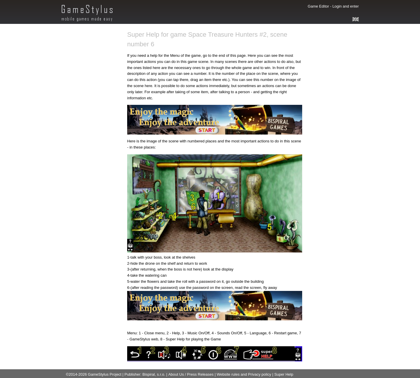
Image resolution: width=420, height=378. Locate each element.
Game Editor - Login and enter (333, 6)
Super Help (283, 374)
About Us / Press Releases (190, 374)
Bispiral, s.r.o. (153, 374)
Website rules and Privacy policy (243, 374)
